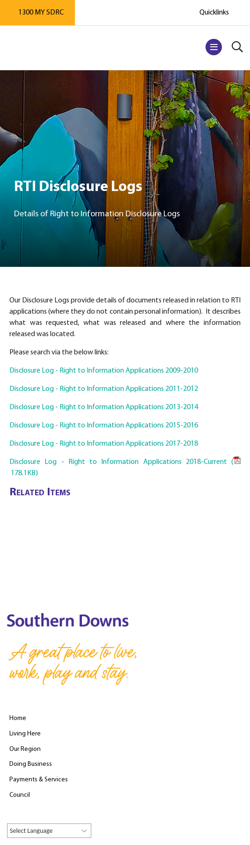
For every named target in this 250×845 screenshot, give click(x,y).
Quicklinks (214, 12)
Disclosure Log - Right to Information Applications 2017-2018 (103, 444)
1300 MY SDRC (41, 12)
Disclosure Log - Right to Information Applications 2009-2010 (103, 371)
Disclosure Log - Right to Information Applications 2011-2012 (103, 389)
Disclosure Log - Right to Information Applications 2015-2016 (103, 425)
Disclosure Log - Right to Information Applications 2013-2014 (103, 407)
